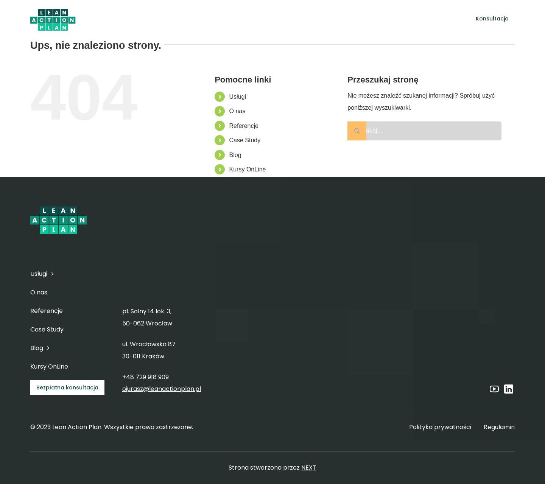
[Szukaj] (356, 130)
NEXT (308, 467)
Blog (235, 155)
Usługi (237, 96)
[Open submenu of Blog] (378, 19)
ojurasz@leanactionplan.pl (161, 388)
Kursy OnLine (247, 169)
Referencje (243, 126)
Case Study (245, 140)
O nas (237, 111)
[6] (53, 10)
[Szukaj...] (424, 130)
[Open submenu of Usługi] (239, 19)
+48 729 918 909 (145, 377)
